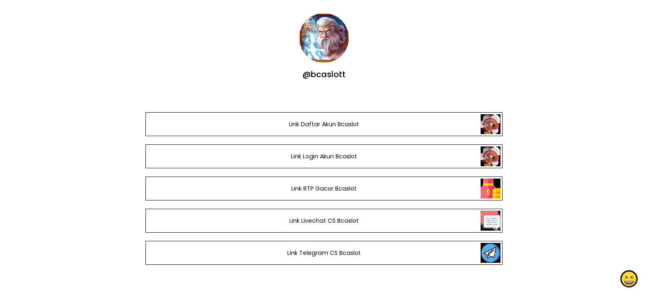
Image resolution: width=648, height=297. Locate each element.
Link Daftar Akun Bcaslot (324, 124)
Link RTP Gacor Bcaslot (324, 188)
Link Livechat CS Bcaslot (324, 221)
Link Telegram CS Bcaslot (324, 253)
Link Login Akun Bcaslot (324, 156)
